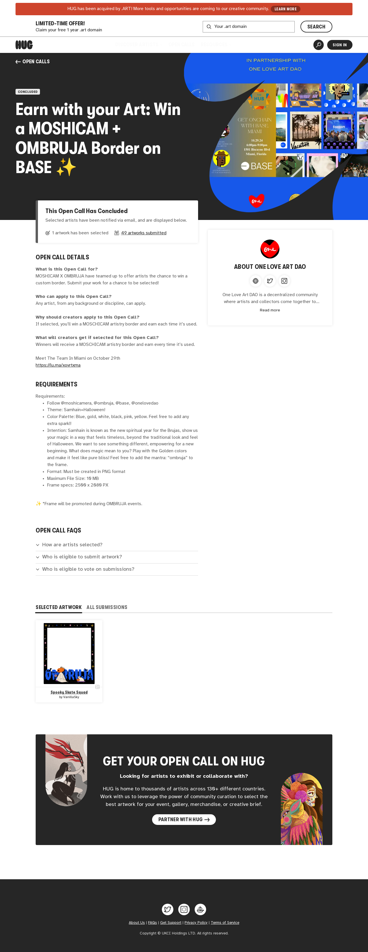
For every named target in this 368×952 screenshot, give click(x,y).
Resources (216, 44)
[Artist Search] (318, 45)
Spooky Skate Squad (69, 692)
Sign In (340, 45)
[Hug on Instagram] (184, 909)
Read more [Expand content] (270, 310)
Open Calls (181, 44)
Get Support (170, 923)
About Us (137, 923)
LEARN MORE (286, 9)
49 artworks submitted (143, 233)
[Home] (24, 45)
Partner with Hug (184, 819)
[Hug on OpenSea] (200, 909)
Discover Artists (138, 44)
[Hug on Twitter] (167, 909)
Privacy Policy (196, 923)
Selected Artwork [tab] (59, 607)
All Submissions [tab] (107, 607)
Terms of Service (225, 923)
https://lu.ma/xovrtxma (58, 365)
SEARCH (316, 27)
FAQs (152, 923)
